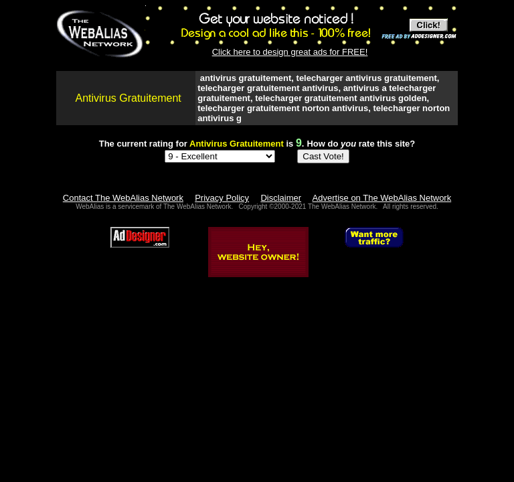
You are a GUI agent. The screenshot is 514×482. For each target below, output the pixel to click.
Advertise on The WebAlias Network (382, 198)
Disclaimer (280, 198)
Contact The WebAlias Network (123, 198)
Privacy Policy (222, 198)
